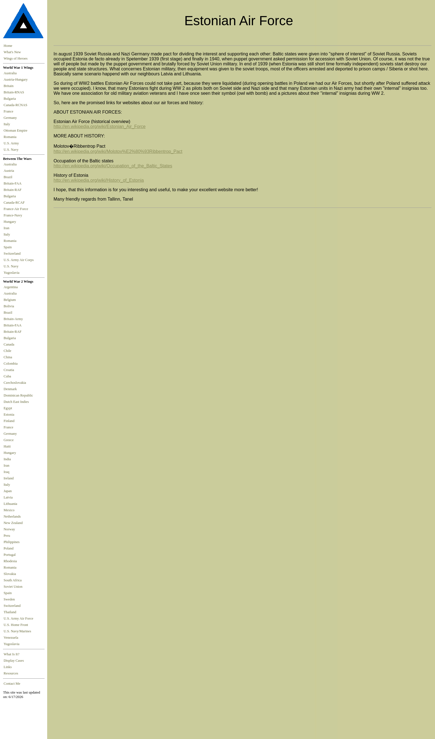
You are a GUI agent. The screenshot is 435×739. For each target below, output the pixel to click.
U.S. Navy (11, 150)
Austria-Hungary (16, 79)
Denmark (10, 389)
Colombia (10, 363)
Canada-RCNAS (16, 105)
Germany (11, 118)
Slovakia (10, 574)
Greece (9, 440)
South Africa (13, 580)
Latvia (8, 497)
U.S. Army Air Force (18, 618)
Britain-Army (13, 319)
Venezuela (11, 638)
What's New (12, 52)
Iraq (6, 472)
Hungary (11, 222)
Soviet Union (13, 587)
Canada (9, 344)
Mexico (9, 510)
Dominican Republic (18, 395)
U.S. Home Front (16, 625)
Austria (10, 171)
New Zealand (13, 523)
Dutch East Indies (16, 402)
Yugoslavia (12, 273)
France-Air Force (17, 209)
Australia (11, 73)
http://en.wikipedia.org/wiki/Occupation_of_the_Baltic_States (113, 165)
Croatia (9, 370)
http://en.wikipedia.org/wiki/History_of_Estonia (99, 180)
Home (8, 46)
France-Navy (14, 215)
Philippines (12, 542)
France (9, 111)
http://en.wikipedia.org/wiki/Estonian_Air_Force (100, 126)
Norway (9, 529)
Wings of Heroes (15, 58)
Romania (11, 137)
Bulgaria (10, 99)
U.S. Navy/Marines (17, 631)
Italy (8, 124)
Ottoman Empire (16, 130)
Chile (7, 351)
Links (8, 667)
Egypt (8, 408)
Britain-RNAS (15, 92)
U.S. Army (12, 143)
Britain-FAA (13, 183)
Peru (7, 536)
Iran (7, 228)
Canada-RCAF (15, 202)
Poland (9, 548)
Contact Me (12, 684)
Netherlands (12, 516)
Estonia (9, 414)
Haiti (7, 446)
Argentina (11, 287)
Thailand (10, 612)
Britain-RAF (13, 190)
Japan (8, 491)
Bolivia (9, 306)
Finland (9, 421)
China (8, 357)
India (7, 459)
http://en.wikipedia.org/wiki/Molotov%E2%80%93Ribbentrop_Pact (118, 151)
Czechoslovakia (15, 383)
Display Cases (14, 661)
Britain (9, 86)
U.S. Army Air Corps (19, 260)
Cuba (7, 376)
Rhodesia (10, 561)
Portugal (10, 555)
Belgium (10, 300)
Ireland (9, 478)
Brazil (9, 177)
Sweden (9, 599)
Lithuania (10, 504)
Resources (11, 673)
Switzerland (12, 253)
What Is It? (11, 654)
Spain (8, 247)
